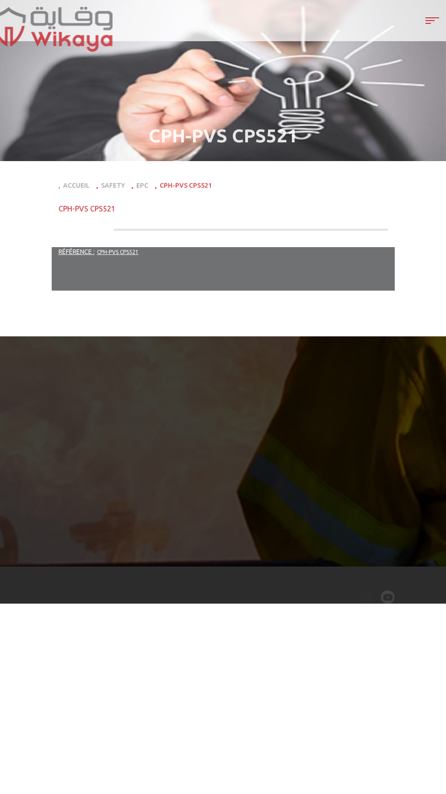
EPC (142, 187)
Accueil (76, 187)
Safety (113, 187)
